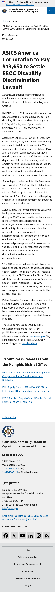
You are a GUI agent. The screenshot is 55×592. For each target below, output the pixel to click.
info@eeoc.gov (10, 508)
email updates (29, 343)
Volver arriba (9, 417)
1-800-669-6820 (10, 468)
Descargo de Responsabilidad (27, 564)
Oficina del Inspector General (27, 578)
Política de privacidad (27, 557)
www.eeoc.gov (37, 336)
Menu (51, 10)
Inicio (6, 21)
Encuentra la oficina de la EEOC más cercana (25, 515)
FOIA (28, 550)
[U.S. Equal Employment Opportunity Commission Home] (21, 10)
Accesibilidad (27, 571)
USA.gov (27, 585)
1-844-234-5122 (10, 472)
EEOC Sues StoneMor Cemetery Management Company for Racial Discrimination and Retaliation (26, 376)
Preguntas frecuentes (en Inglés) (19, 519)
